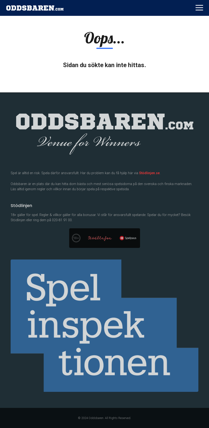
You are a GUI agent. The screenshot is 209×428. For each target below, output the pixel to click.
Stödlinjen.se (149, 173)
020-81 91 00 (62, 220)
